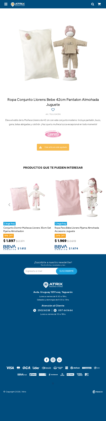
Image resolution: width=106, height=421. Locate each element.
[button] (92, 4)
